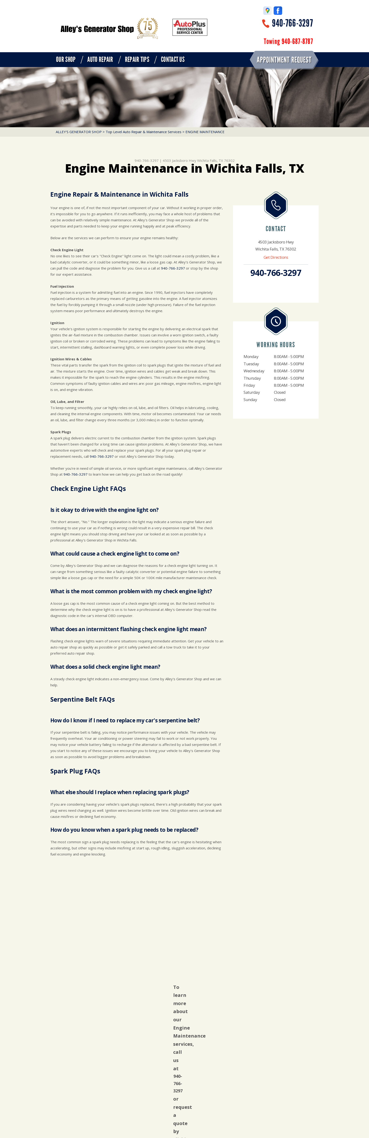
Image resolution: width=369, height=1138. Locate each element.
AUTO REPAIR (100, 59)
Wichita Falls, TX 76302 (216, 160)
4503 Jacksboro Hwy (179, 160)
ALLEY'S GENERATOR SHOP (79, 131)
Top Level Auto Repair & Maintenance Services (143, 131)
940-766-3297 (292, 23)
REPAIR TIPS (137, 59)
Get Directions (276, 257)
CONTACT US (172, 59)
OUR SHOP (66, 59)
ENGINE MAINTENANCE (205, 131)
